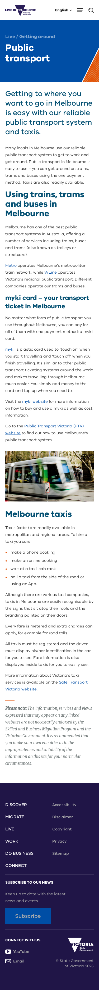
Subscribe (28, 916)
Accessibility (64, 804)
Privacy (59, 841)
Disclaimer (62, 817)
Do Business (19, 853)
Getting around (37, 36)
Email (14, 961)
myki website (35, 401)
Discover (16, 805)
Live (10, 36)
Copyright (62, 829)
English (63, 9)
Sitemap (60, 853)
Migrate (14, 817)
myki (10, 349)
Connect (16, 866)
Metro (11, 265)
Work (11, 841)
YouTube (17, 951)
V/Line (50, 272)
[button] (81, 9)
